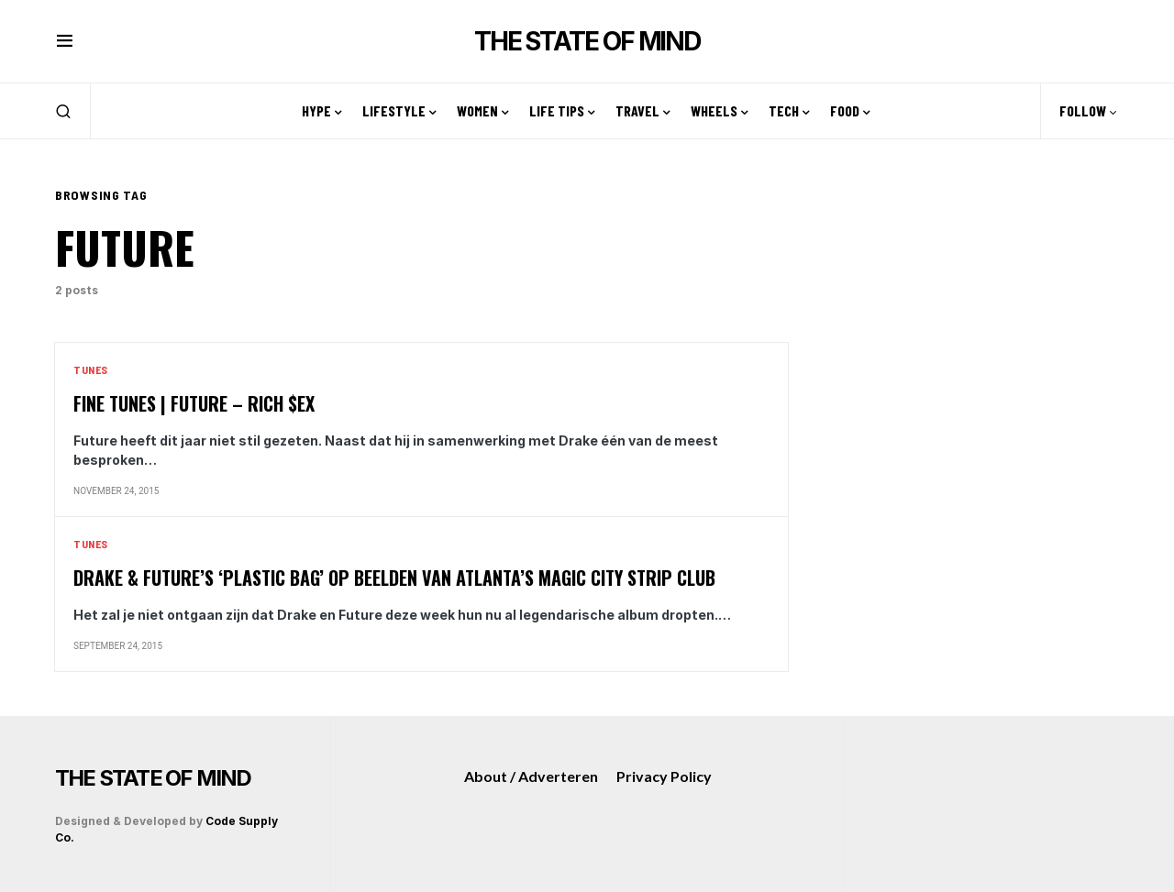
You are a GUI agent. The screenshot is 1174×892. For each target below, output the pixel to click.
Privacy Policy (664, 776)
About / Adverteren (531, 776)
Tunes (90, 369)
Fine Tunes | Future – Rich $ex (194, 403)
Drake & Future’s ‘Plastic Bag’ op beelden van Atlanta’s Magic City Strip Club (394, 577)
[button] (64, 41)
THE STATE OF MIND (587, 41)
